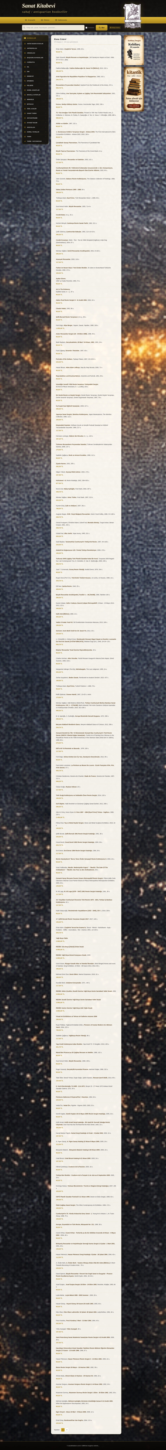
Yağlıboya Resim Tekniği (77, 1035)
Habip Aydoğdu (69, 489)
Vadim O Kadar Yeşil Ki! (64, 622)
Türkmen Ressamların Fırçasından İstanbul (71, 444)
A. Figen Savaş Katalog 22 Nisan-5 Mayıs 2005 (83, 1141)
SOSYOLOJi (35, 127)
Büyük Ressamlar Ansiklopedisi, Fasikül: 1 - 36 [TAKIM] (75, 595)
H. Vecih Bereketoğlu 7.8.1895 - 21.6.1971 (70, 1086)
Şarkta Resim (67, 586)
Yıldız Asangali (72, 1329)
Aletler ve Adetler (62, 123)
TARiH (35, 136)
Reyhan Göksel (71, 787)
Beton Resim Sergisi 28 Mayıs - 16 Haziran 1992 (72, 1367)
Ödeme (45, 20)
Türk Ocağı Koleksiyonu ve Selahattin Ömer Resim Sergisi (76, 795)
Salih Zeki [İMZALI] (62, 614)
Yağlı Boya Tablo (62, 938)
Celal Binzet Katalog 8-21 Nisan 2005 (78, 1158)
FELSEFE (35, 85)
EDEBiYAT (35, 76)
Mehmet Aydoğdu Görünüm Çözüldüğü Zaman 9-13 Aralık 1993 (90, 1401)
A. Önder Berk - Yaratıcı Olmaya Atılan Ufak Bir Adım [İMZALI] (87, 1263)
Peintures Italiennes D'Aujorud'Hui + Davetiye (72, 1097)
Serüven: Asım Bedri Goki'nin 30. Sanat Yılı (71, 631)
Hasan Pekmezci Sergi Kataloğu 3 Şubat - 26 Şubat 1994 (87, 1254)
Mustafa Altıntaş (93, 522)
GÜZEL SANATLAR (35, 90)
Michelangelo (81, 669)
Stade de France (90, 776)
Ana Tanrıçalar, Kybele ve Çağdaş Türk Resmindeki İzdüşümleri (88, 93)
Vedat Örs (66, 1105)
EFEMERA (35, 81)
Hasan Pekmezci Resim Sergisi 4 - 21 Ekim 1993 (85, 1359)
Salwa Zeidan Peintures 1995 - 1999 (68, 189)
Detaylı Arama (115, 27)
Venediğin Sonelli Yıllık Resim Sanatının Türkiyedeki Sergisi (77, 384)
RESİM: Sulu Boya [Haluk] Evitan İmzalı (70, 947)
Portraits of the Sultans (64, 359)
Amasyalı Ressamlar (63, 259)
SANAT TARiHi (35, 113)
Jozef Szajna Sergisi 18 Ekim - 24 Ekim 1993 (81, 1284)
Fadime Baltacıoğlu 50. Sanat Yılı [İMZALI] (84, 68)
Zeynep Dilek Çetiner (73, 472)
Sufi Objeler (60, 804)
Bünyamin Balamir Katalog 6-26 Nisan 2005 (84, 1150)
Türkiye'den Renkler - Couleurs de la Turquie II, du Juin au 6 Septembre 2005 (83, 1175)
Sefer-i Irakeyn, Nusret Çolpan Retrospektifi (81, 603)
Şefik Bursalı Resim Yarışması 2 (67, 317)
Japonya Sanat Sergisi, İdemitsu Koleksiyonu (72, 414)
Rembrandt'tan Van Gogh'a (73, 1420)
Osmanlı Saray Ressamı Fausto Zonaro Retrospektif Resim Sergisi (79, 878)
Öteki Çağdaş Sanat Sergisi (65, 1205)
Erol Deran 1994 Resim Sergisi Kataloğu (78, 850)
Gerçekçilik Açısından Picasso (77, 1069)
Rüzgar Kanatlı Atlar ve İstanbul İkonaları (79, 963)
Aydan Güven (61, 278)
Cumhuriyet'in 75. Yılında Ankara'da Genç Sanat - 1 (74, 1213)
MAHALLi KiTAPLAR (35, 95)
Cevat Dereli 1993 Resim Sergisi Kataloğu (79, 842)
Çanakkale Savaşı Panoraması (66, 143)
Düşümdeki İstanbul (63, 425)
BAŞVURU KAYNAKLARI (35, 58)
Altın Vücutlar (72, 658)
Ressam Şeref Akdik (100, 1078)
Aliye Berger (68, 325)
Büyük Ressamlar (75, 206)
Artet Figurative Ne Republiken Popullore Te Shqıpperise (76, 76)
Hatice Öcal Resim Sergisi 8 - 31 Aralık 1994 (71, 300)
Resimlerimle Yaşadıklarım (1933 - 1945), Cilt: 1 (84, 911)
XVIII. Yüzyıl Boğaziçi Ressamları (78, 514)
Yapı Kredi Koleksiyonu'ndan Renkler (69, 1044)
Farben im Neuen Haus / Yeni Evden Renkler (71, 268)
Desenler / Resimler (72, 350)
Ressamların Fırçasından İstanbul (68, 85)
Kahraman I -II (61, 480)
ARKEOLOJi (35, 53)
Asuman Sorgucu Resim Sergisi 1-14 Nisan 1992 (85, 1384)
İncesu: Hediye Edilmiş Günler (66, 104)
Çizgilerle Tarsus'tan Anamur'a (75, 927)
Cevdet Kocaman (62, 240)
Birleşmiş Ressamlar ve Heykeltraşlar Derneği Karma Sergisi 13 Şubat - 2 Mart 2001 (85, 1244)
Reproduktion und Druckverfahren (68, 376)
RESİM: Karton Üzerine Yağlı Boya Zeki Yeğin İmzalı (74, 1008)
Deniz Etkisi (74, 974)
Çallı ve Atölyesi (71, 506)
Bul (101, 28)
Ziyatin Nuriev (61, 463)
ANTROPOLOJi (35, 48)
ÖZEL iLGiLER (35, 109)
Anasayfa (30, 20)
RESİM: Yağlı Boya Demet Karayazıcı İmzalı (71, 955)
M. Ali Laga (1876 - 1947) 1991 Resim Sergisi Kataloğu (83, 891)
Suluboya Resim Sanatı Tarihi (77, 223)
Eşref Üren (70, 198)
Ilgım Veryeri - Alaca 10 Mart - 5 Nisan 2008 (71, 1412)
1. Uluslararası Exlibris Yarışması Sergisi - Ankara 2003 (75, 132)
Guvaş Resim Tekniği (76, 569)
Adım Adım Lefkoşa (73, 367)
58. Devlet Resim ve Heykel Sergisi (68, 395)
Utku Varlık (68, 533)
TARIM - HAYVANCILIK (35, 141)
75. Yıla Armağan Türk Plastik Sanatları (69, 113)
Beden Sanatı (73, 677)
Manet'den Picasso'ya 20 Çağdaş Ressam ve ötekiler (74, 1052)
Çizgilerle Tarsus (70, 49)
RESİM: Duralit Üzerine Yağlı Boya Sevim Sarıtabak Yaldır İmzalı (78, 1000)
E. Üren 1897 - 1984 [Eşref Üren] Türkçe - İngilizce (92, 812)
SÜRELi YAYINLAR (35, 132)
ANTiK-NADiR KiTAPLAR (35, 44)
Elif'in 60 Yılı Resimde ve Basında (68, 748)
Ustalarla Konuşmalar (73, 983)
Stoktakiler (90, 28)
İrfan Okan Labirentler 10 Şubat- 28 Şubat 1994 (80, 1312)
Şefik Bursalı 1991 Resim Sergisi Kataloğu (80, 834)
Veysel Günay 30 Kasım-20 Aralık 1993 (79, 1304)
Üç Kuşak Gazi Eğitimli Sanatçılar (68, 406)
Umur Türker (72, 497)
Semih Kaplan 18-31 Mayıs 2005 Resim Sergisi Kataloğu (85, 1114)
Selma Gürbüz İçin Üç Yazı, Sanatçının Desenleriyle (82, 757)
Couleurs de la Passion (76, 1167)
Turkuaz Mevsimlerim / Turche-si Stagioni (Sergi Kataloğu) (88, 1186)
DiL (35, 67)
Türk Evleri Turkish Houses (81, 578)
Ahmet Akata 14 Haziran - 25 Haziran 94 (79, 1376)
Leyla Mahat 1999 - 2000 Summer (77, 1295)
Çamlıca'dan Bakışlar (73, 232)
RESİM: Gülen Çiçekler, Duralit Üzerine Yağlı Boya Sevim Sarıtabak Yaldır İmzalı (84, 991)
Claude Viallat (61, 308)
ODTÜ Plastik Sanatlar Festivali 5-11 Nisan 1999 (73, 1197)
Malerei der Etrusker (76, 436)
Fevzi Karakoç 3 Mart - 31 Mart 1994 (78, 1320)
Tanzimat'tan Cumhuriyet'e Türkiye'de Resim (81, 542)
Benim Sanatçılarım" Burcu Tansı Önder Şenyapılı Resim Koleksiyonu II (81, 859)
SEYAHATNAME (35, 118)
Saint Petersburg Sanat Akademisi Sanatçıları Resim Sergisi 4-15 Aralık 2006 (83, 1337)
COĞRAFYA (35, 62)
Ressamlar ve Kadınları (76, 159)
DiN (35, 71)
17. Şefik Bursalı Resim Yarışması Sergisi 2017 (72, 919)
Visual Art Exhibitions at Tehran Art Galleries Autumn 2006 (76, 1016)
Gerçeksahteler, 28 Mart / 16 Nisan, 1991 (80, 342)
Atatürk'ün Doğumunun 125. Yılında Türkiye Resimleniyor (76, 550)
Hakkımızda (61, 20)
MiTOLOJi (35, 104)
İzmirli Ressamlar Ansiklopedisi (79, 251)
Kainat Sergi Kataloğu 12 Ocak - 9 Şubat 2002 (87, 1133)
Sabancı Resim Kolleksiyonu (76, 179)
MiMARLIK (35, 99)
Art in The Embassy (63, 289)
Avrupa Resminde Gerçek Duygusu (87, 716)
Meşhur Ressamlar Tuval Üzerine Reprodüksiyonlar (74, 650)
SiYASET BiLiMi (35, 123)
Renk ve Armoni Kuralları (77, 455)
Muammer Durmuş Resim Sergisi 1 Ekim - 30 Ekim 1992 (88, 1392)
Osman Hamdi (71, 694)
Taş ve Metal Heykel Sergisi (74, 823)
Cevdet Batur (60, 215)
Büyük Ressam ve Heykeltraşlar (77, 57)
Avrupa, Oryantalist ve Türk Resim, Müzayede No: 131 (75, 1224)
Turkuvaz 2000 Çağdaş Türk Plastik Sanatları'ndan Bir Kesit (77, 559)
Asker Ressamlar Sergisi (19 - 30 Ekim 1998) (71, 334)
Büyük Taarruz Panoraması (65, 151)
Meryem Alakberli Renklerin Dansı (68, 724)
